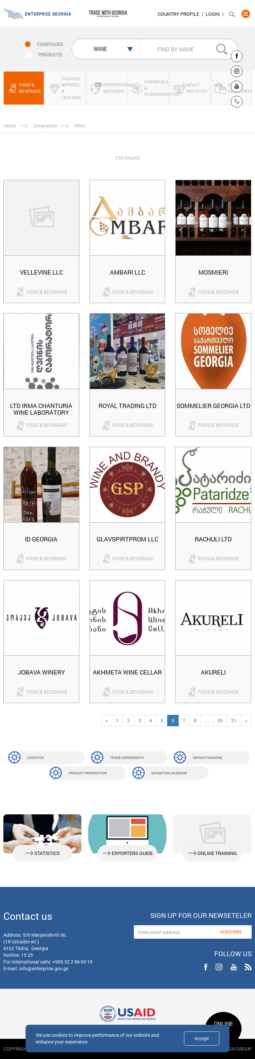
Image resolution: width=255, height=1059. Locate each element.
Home (9, 125)
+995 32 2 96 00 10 (72, 962)
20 (220, 720)
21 (233, 720)
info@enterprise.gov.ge (43, 968)
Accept (201, 1038)
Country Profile (178, 14)
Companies (45, 125)
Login (213, 14)
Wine (79, 125)
